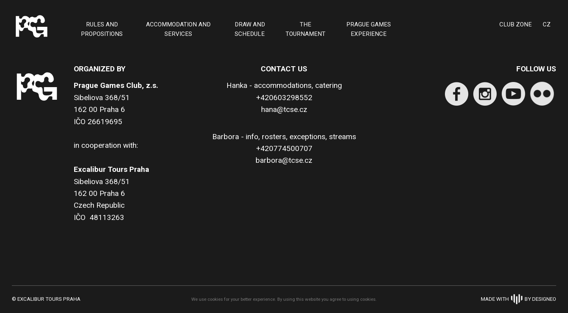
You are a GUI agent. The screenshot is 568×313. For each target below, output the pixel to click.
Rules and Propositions (102, 29)
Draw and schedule (250, 29)
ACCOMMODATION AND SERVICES (178, 29)
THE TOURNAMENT (305, 29)
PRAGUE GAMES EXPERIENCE (368, 29)
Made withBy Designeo (518, 299)
